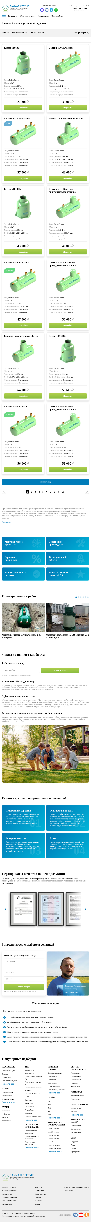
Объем (42, 33)
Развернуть (7, 522)
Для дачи (5, 1074)
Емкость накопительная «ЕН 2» (66, 118)
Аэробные (28, 1113)
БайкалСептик (76, 1108)
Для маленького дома (9, 1081)
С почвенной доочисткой (56, 1090)
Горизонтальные (7, 1092)
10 (63, 491)
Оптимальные (76, 1080)
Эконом (73, 1148)
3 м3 (49, 1108)
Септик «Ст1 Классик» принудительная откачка (62, 190)
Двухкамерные (76, 1129)
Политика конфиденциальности (76, 1187)
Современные (76, 1076)
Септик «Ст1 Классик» (61, 47)
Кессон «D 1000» (12, 189)
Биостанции (29, 1100)
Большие (5, 1117)
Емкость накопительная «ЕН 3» (21, 336)
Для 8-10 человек (54, 1145)
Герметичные (75, 1073)
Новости (38, 1201)
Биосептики (29, 1103)
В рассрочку (75, 1152)
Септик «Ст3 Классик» (16, 406)
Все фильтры (81, 33)
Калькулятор (43, 16)
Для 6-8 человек (53, 1142)
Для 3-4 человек (53, 1135)
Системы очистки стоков (33, 1117)
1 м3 (49, 1101)
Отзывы (38, 1197)
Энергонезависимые (55, 1073)
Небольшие (6, 1114)
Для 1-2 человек (53, 1129)
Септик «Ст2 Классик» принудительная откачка (62, 408)
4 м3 (49, 1111)
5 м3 (49, 1115)
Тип (33, 33)
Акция (73, 1145)
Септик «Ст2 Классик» (16, 262)
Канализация (7, 1204)
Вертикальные (7, 1096)
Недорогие (74, 1142)
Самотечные (52, 1083)
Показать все (9, 1084)
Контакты (39, 1187)
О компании (39, 1191)
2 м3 (49, 1105)
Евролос (74, 1112)
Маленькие (6, 1111)
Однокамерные (76, 1126)
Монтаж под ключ (27, 16)
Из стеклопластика (77, 1096)
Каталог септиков (9, 1187)
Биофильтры (29, 1107)
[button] (5, 617)
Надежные (74, 1083)
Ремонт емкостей (9, 1201)
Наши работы (57, 16)
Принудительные (54, 1086)
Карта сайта (68, 1191)
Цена (5, 33)
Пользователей (19, 33)
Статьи (37, 1204)
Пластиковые (75, 1099)
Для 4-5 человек (53, 1138)
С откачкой (52, 1080)
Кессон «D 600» (12, 47)
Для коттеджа (6, 1077)
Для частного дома (8, 1071)
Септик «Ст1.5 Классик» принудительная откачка (62, 264)
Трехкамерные (76, 1132)
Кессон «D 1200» (57, 336)
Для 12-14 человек (54, 1148)
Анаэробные (29, 1110)
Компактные (6, 1121)
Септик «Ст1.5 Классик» (17, 118)
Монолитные (75, 1086)
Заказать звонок (79, 11)
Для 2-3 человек (53, 1132)
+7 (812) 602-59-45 (79, 8)
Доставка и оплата (9, 1197)
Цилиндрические (8, 1099)
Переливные (52, 1076)
